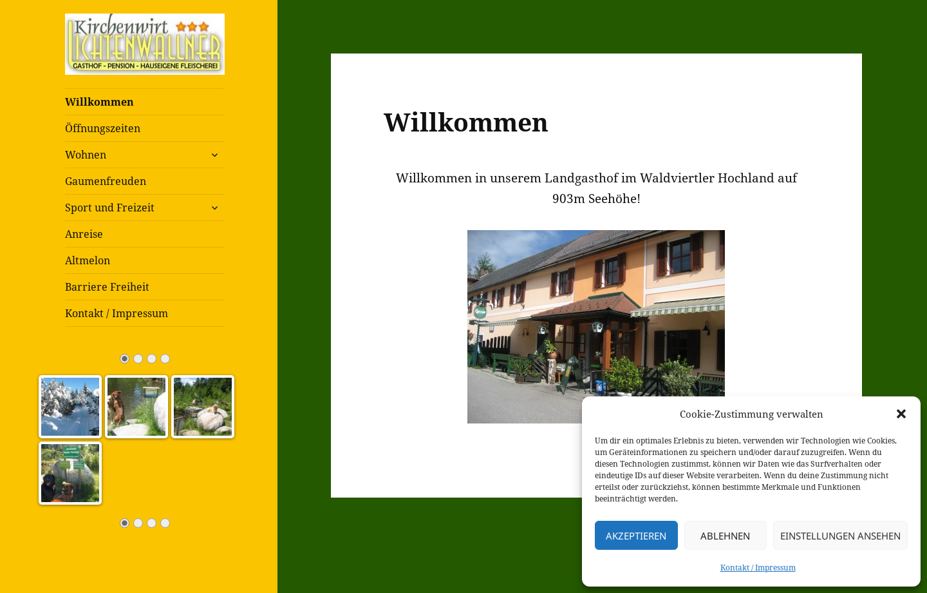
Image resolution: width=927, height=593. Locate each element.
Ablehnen (725, 535)
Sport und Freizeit (109, 207)
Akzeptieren (636, 535)
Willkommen (99, 102)
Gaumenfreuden (105, 181)
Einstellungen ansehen (840, 535)
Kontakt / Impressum (758, 567)
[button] (901, 413)
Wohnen (85, 155)
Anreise (84, 234)
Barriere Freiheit (107, 287)
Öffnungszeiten (102, 128)
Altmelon (87, 260)
